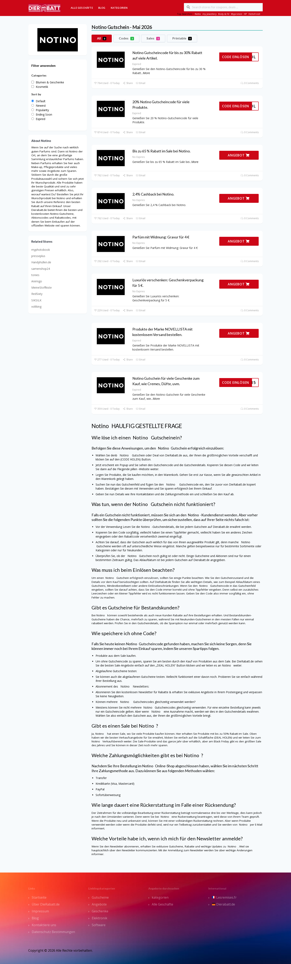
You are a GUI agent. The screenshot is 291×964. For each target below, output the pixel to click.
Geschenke (100, 911)
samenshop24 (40, 269)
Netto (198, 13)
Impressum (40, 911)
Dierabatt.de (223, 904)
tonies (35, 275)
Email (140, 83)
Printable (182, 38)
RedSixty (36, 294)
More (146, 73)
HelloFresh (254, 13)
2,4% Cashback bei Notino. (153, 194)
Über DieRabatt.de (46, 904)
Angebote (99, 904)
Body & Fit (223, 13)
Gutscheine (100, 897)
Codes (126, 38)
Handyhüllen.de (41, 262)
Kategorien (119, 8)
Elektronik (99, 918)
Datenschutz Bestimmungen (53, 932)
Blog (101, 8)
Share (128, 83)
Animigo (36, 281)
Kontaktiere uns (44, 925)
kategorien (160, 897)
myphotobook (40, 250)
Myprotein (236, 13)
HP (245, 13)
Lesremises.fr (224, 897)
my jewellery (209, 13)
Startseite (39, 897)
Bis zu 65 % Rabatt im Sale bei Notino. (161, 151)
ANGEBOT (239, 155)
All (101, 38)
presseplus (38, 256)
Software (98, 925)
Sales (153, 38)
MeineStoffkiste (41, 287)
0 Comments (250, 83)
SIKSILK (36, 300)
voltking (36, 306)
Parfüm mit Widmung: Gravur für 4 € (160, 237)
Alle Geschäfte (82, 8)
